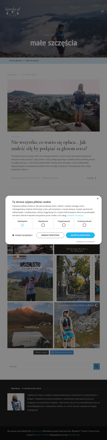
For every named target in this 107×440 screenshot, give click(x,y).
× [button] (97, 199)
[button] (22, 235)
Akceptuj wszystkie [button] (80, 235)
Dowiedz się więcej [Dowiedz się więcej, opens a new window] (75, 215)
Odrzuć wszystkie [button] (50, 235)
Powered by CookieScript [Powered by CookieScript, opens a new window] (85, 241)
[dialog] (53, 220)
